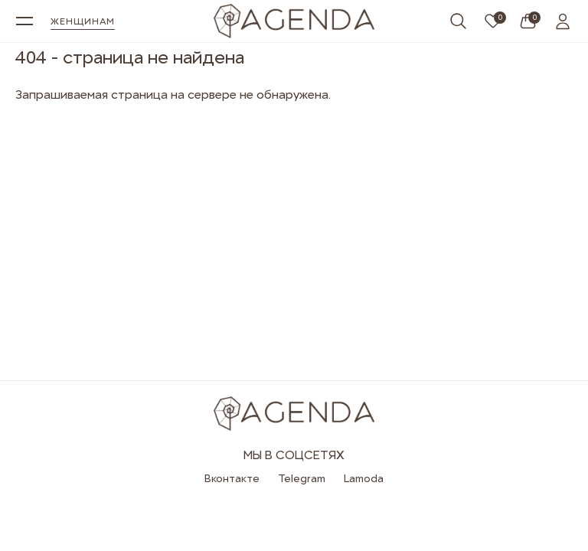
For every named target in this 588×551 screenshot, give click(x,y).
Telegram (301, 478)
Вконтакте (232, 478)
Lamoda (364, 478)
